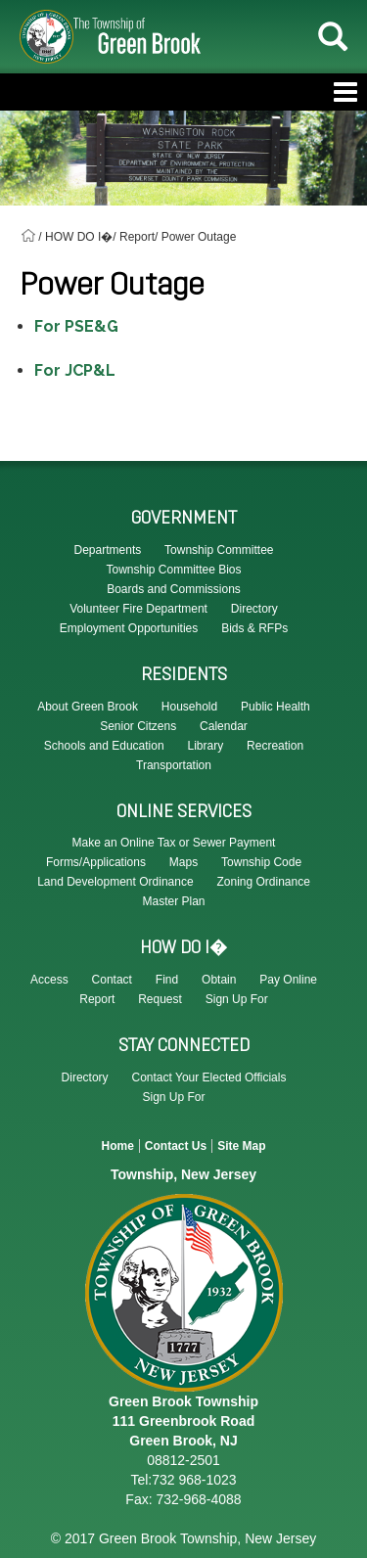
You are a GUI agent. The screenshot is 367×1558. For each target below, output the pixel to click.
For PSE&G (76, 326)
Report (97, 999)
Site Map (241, 1146)
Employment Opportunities (129, 628)
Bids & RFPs (254, 628)
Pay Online (288, 979)
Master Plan (173, 901)
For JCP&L (74, 370)
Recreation (275, 746)
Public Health (275, 706)
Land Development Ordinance (115, 882)
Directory (85, 1077)
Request (160, 999)
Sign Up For (237, 999)
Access (49, 979)
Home (117, 1146)
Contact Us (175, 1146)
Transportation (173, 765)
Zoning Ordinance (262, 882)
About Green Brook (87, 706)
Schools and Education (104, 746)
